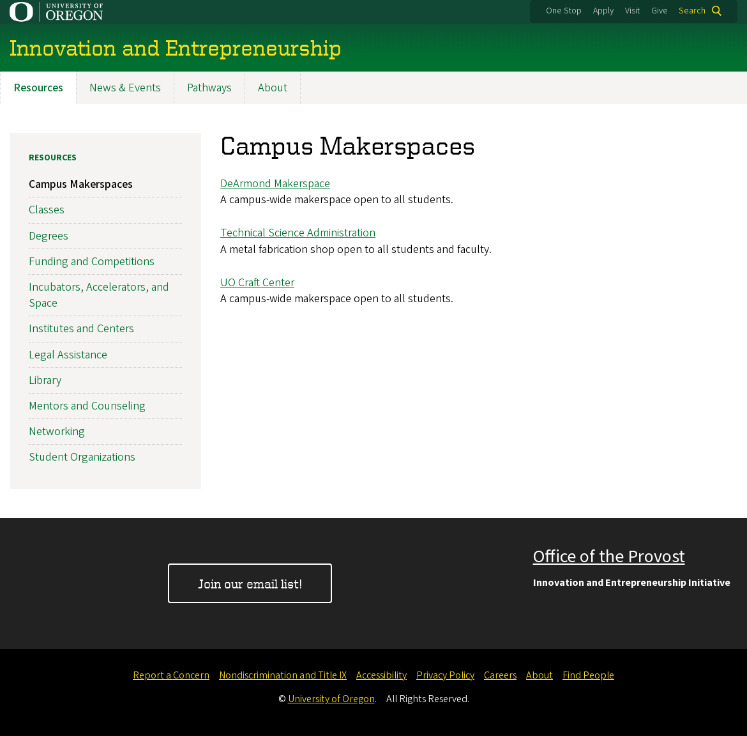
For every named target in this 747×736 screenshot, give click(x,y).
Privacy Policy (445, 675)
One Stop (564, 10)
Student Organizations (82, 457)
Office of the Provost (609, 556)
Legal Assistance (68, 355)
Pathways (209, 88)
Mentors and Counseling (87, 406)
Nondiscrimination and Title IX (283, 675)
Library (45, 380)
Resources (38, 88)
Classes (46, 210)
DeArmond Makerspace (275, 184)
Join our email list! (250, 583)
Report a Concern (171, 675)
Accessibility (381, 675)
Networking (57, 432)
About (272, 88)
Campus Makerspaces (81, 184)
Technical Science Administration (297, 233)
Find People (588, 675)
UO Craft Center (257, 283)
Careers (500, 675)
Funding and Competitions (92, 262)
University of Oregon (331, 699)
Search (692, 10)
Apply (603, 10)
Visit (632, 10)
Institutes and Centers (81, 329)
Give (659, 10)
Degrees (48, 236)
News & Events (125, 88)
